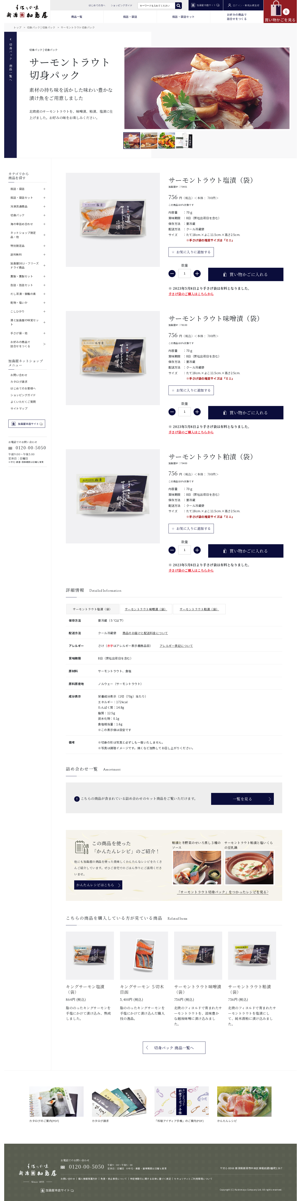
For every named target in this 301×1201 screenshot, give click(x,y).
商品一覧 (77, 17)
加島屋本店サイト (205, 5)
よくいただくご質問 (23, 402)
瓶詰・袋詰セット (183, 17)
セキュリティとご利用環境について (193, 1178)
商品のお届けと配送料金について (145, 633)
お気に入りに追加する (193, 252)
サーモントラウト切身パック (78, 27)
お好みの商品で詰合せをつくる (20, 344)
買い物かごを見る (280, 11)
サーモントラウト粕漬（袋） (199, 609)
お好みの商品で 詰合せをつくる (237, 17)
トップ (18, 27)
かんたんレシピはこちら (95, 884)
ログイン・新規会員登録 (243, 5)
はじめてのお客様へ (23, 388)
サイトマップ (18, 408)
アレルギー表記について (176, 646)
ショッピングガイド (122, 5)
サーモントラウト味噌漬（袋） (146, 609)
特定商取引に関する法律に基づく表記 (150, 1178)
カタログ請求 (18, 382)
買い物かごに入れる (249, 274)
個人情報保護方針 (87, 1178)
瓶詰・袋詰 (130, 17)
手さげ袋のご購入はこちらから (191, 294)
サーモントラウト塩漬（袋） (92, 609)
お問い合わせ (18, 375)
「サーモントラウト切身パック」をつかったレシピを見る (222, 892)
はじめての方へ (97, 5)
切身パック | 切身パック (41, 27)
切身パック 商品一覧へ (11, 60)
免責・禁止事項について (114, 1178)
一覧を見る (242, 799)
